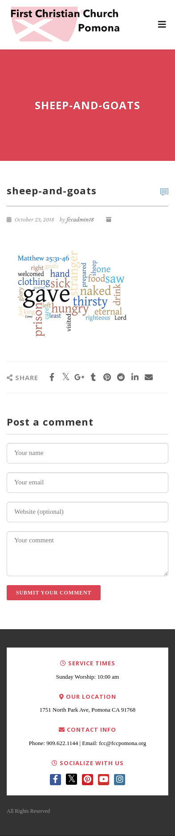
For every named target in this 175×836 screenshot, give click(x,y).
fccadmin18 (80, 219)
